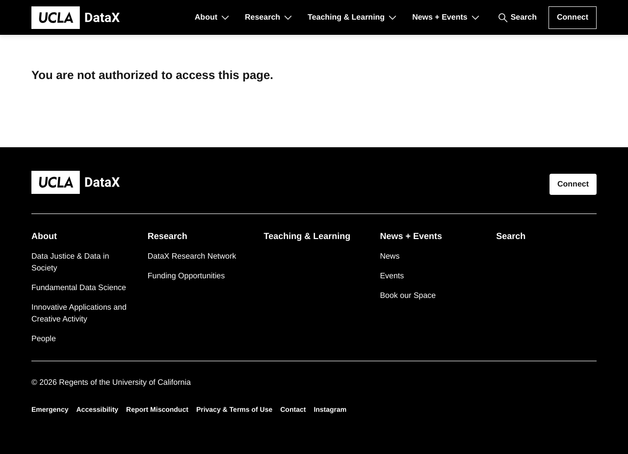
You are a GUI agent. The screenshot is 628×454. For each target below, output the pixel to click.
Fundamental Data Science (78, 288)
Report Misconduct (157, 409)
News (389, 256)
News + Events (440, 17)
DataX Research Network (192, 256)
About (206, 17)
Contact (293, 409)
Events (392, 276)
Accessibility (97, 409)
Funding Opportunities (186, 276)
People (43, 339)
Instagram (330, 409)
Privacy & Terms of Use (234, 409)
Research (262, 17)
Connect (572, 17)
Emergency (49, 409)
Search (524, 17)
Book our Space (408, 296)
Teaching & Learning (346, 17)
